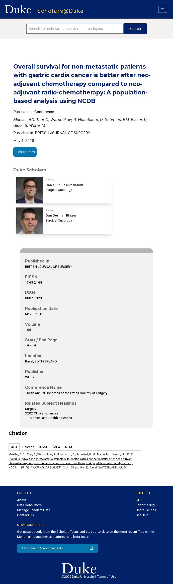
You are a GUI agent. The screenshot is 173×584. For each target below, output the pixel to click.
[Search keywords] (75, 29)
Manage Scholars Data (33, 510)
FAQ (139, 500)
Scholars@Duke (60, 11)
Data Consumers (29, 505)
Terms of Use (106, 576)
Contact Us (25, 515)
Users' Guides (146, 510)
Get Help (142, 515)
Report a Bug (145, 505)
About (21, 500)
